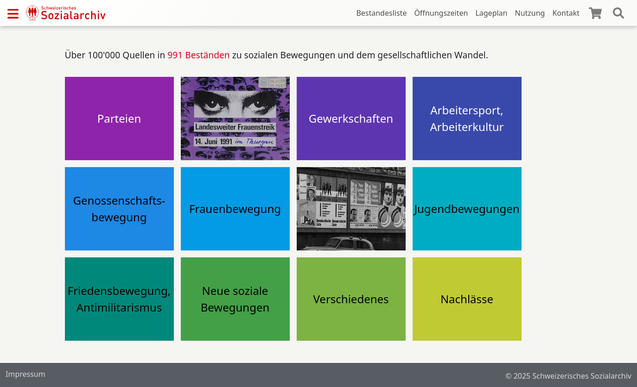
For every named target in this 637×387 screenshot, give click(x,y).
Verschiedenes (351, 298)
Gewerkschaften (351, 118)
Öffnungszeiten (441, 13)
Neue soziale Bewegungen (235, 299)
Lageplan (491, 13)
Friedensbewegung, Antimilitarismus (119, 299)
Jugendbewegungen (466, 208)
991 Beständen (198, 55)
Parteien (119, 118)
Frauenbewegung (235, 208)
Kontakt (566, 13)
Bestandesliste (381, 13)
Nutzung (530, 13)
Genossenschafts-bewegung (119, 209)
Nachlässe (466, 298)
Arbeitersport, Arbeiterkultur (466, 118)
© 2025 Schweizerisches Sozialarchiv (568, 376)
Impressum (25, 374)
